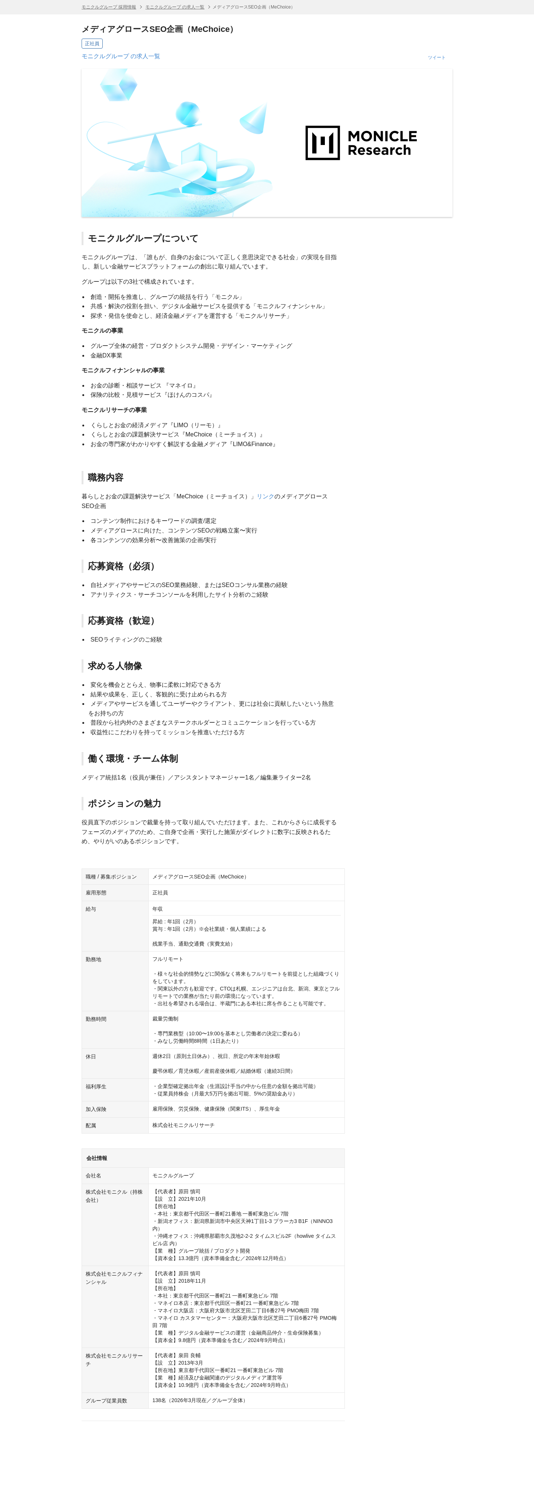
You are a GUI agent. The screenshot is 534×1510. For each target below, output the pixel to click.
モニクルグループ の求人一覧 (174, 7)
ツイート (437, 57)
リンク (265, 496)
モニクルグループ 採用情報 (109, 7)
